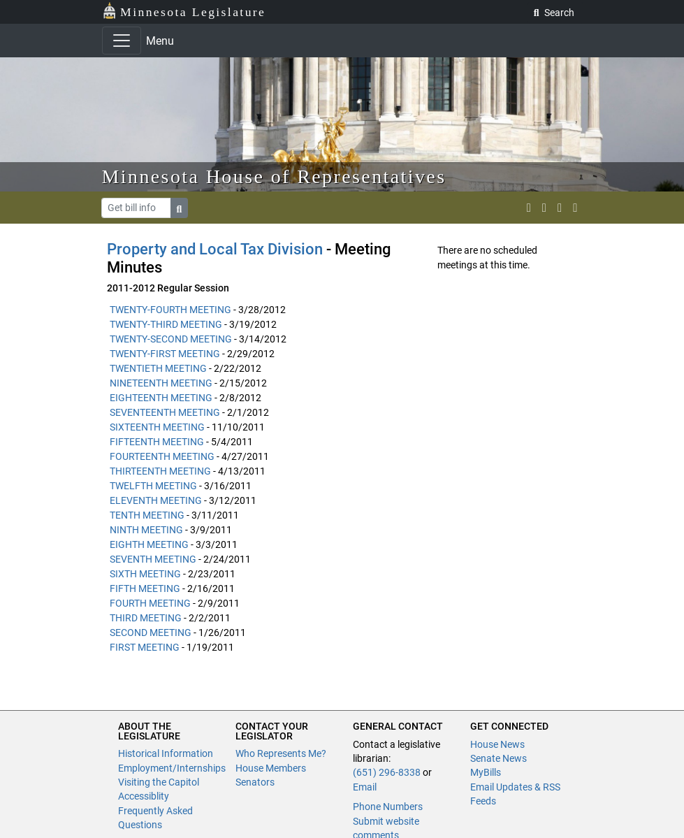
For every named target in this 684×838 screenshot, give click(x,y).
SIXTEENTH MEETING (157, 427)
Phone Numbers (388, 806)
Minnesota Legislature (184, 11)
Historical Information (165, 753)
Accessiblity (143, 796)
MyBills (485, 772)
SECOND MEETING (150, 632)
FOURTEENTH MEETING (162, 456)
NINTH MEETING (146, 529)
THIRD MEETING (146, 617)
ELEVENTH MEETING (156, 500)
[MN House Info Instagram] (544, 207)
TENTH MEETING (147, 515)
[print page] (575, 207)
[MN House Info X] (529, 207)
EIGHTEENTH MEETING (161, 397)
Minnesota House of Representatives (274, 176)
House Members (270, 768)
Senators (255, 782)
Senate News (498, 758)
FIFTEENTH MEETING (157, 441)
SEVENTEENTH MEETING (165, 412)
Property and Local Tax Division (215, 249)
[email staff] (559, 207)
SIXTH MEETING (145, 573)
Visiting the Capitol (158, 782)
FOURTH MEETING (150, 603)
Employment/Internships (172, 768)
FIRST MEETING (145, 647)
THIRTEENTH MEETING (160, 471)
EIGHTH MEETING (149, 544)
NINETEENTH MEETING (161, 383)
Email (365, 787)
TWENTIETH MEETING (158, 368)
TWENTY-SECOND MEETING (171, 339)
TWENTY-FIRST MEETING (165, 353)
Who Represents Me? (280, 753)
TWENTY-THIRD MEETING (166, 324)
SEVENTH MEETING (153, 559)
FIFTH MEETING (145, 588)
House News (497, 744)
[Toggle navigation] (121, 41)
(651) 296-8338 (387, 772)
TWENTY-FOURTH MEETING (170, 309)
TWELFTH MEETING (153, 485)
